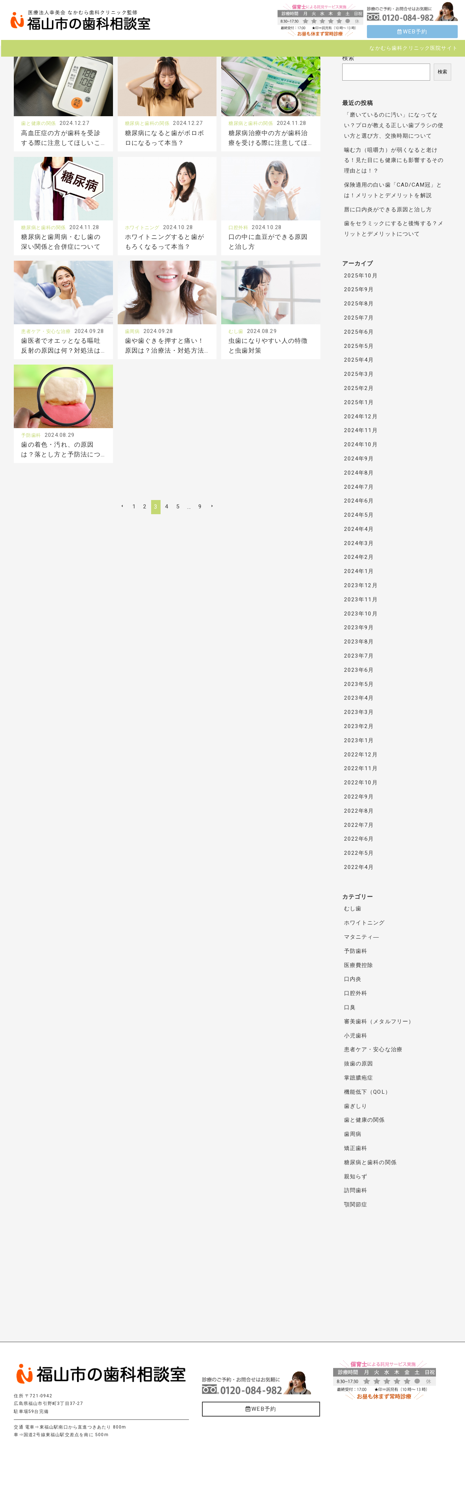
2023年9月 (359, 627)
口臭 (350, 1007)
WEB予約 (412, 32)
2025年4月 (359, 360)
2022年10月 (361, 782)
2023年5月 (359, 684)
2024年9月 (359, 458)
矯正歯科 (356, 1148)
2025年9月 (359, 289)
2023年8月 (359, 641)
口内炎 (353, 979)
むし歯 (237, 352)
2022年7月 (359, 825)
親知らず (356, 1176)
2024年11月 (361, 430)
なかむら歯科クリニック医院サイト (413, 48)
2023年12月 (361, 585)
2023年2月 (359, 726)
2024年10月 (361, 444)
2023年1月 (359, 740)
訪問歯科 (356, 1190)
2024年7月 (359, 487)
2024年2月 (359, 557)
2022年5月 (359, 853)
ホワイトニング (145, 237)
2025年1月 (359, 402)
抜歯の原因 (359, 1063)
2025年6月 (359, 332)
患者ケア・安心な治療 (49, 352)
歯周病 (133, 352)
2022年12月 (361, 754)
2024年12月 (361, 416)
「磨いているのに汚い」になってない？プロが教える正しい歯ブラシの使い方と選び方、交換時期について (394, 125)
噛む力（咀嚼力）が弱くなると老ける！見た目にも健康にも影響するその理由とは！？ (394, 160)
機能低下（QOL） (369, 1092)
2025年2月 (359, 388)
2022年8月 (359, 811)
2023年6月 (359, 670)
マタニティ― (362, 937)
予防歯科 (32, 466)
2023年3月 (359, 712)
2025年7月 (359, 317)
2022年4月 (359, 867)
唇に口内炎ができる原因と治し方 (391, 209)
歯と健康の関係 (41, 123)
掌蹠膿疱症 (359, 1077)
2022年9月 (359, 796)
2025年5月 (359, 346)
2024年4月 (359, 529)
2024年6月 (359, 500)
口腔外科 (240, 237)
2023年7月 (359, 655)
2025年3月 (359, 374)
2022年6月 (359, 838)
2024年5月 (359, 515)
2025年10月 (361, 275)
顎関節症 (356, 1204)
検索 (348, 58)
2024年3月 (359, 543)
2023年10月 (361, 613)
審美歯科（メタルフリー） (381, 1021)
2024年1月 (359, 571)
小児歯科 (356, 1035)
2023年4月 (359, 698)
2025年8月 (359, 303)
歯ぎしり (356, 1106)
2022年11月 (361, 768)
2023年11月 (361, 599)
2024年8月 (359, 472)
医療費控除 (359, 965)
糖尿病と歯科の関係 (151, 123)
